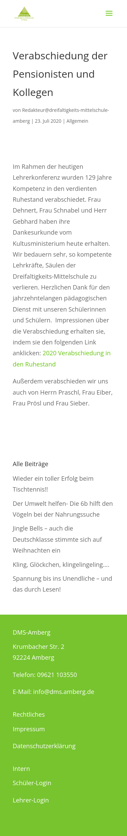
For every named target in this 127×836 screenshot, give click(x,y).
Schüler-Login (32, 783)
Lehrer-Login (31, 800)
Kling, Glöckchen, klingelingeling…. (61, 564)
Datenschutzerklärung (44, 746)
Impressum (29, 729)
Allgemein (77, 121)
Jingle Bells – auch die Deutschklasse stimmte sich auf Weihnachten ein (57, 539)
